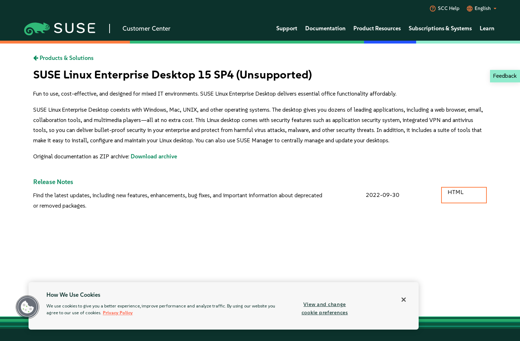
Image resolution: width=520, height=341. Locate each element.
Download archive (154, 156)
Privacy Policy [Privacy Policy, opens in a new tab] (118, 313)
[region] (224, 306)
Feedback (504, 75)
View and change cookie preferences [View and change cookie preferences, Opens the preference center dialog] (325, 308)
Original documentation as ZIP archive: (82, 156)
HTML (455, 192)
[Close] (404, 299)
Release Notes (53, 182)
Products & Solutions (63, 58)
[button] (27, 307)
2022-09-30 (382, 195)
